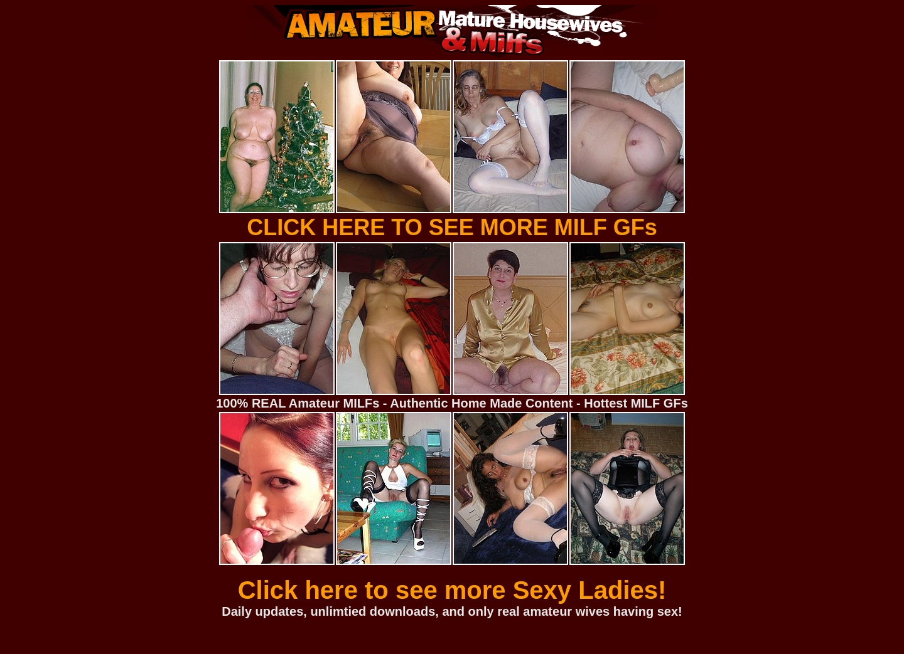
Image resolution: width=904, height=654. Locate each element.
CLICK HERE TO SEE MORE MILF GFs (452, 227)
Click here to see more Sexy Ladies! (452, 590)
